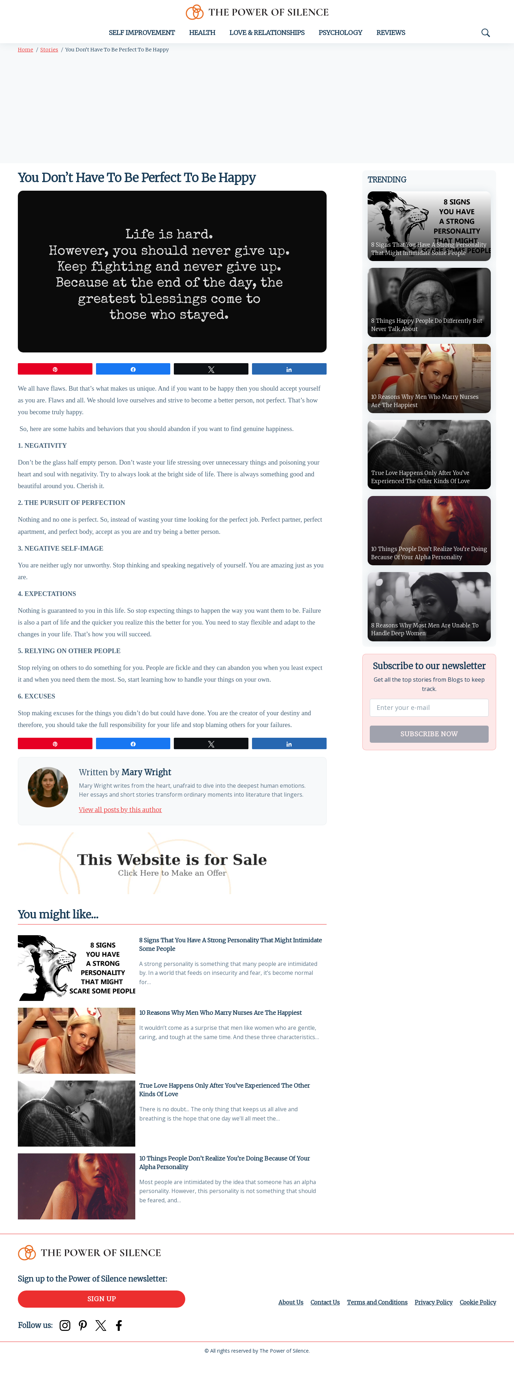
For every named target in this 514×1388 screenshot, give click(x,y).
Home (25, 52)
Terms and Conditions (374, 1330)
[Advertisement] (257, 112)
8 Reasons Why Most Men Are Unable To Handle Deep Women (427, 633)
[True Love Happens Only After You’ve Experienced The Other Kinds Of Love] (76, 1141)
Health (202, 35)
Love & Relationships (267, 35)
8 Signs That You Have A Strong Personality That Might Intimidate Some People (217, 970)
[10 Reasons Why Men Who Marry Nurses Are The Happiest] (76, 1067)
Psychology (340, 35)
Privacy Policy (432, 1330)
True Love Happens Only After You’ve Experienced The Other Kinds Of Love (226, 1116)
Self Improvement (142, 35)
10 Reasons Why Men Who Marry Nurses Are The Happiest (222, 1038)
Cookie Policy (477, 1330)
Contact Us (321, 1330)
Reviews (391, 35)
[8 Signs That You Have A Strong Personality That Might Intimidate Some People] (76, 995)
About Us (286, 1330)
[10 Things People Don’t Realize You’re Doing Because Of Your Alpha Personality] (76, 1214)
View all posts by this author (124, 835)
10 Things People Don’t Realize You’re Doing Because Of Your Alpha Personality (226, 1189)
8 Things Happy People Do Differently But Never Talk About (429, 327)
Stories (49, 52)
